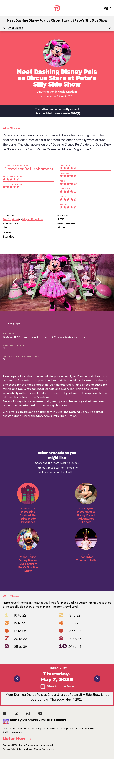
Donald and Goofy (62, 384)
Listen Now (18, 738)
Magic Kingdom (67, 91)
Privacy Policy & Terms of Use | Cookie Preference (28, 749)
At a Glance (15, 27)
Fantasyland (11, 219)
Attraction (47, 91)
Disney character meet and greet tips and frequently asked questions (58, 401)
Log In (106, 8)
